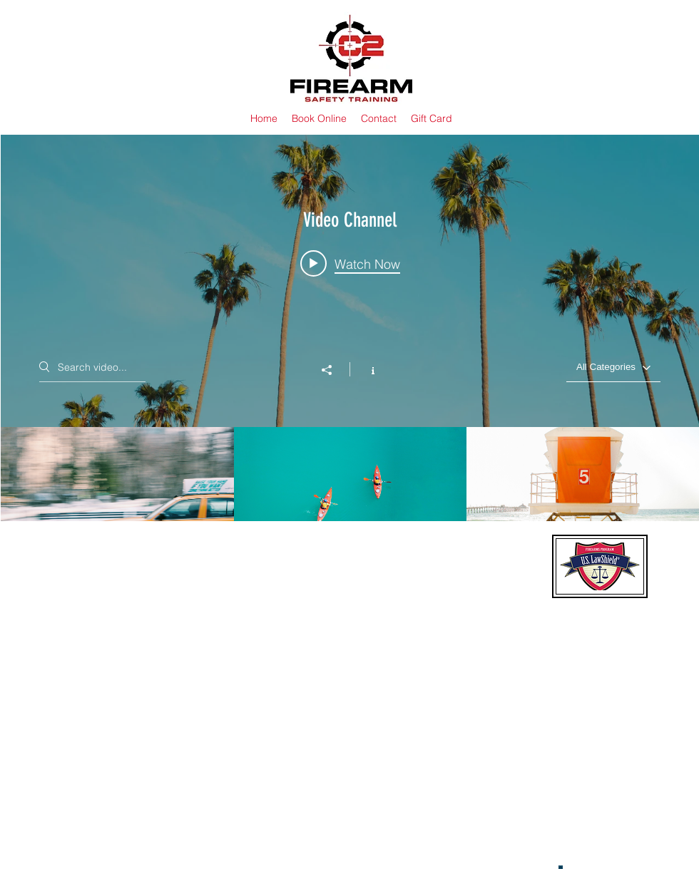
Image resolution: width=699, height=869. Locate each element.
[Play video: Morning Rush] (350, 264)
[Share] (334, 370)
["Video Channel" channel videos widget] (350, 346)
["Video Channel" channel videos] (350, 492)
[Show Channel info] (366, 369)
